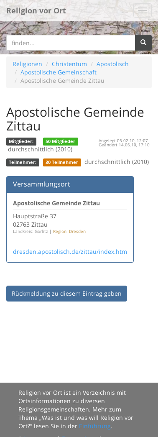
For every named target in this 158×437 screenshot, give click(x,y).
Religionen (27, 64)
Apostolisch (113, 64)
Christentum (69, 64)
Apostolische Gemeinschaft (58, 72)
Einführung (95, 426)
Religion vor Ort (36, 10)
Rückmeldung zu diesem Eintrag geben (67, 293)
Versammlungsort (41, 184)
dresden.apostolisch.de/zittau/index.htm (70, 252)
